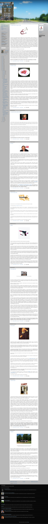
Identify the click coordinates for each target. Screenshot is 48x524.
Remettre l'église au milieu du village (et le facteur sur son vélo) (4, 26)
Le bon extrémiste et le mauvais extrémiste (6, 514)
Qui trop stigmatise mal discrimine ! (5, 92)
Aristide (29, 371)
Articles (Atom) (15, 483)
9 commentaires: (21, 107)
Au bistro (2, 29)
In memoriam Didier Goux (4, 32)
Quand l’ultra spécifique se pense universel (5, 113)
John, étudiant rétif (5, 86)
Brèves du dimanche (5, 90)
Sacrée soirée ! (4, 108)
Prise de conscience (3, 35)
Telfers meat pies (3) (5, 93)
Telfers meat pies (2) (5, 94)
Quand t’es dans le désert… (4, 40)
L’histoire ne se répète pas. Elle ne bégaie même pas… (5, 106)
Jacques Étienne (15, 107)
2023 (2, 58)
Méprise (11, 225)
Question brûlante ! (5, 101)
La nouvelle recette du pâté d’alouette (5, 82)
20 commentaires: (21, 478)
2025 (2, 56)
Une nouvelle (35, 181)
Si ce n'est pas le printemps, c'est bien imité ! (5, 100)
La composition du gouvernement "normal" (25, 184)
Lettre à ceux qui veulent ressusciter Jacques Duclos (10, 516)
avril (3, 117)
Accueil (24, 481)
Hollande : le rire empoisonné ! (7, 510)
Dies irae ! (11, 143)
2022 (2, 59)
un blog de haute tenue (32, 358)
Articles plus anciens (34, 481)
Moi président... (4, 111)
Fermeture (2, 506)
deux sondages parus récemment (18, 205)
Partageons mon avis (3, 28)
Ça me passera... (6, 496)
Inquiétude (11, 431)
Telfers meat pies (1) (5, 95)
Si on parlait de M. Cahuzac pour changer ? (6, 508)
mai (3, 78)
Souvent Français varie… (14, 192)
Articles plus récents (13, 481)
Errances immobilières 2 (7, 500)
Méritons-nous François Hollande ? (5, 102)
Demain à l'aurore (3, 24)
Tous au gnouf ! (12, 325)
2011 (2, 121)
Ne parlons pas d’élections (6, 110)
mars (3, 118)
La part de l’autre (12, 380)
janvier (3, 120)
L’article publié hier (12, 372)
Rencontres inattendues (5, 96)
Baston (3, 109)
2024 (2, 57)
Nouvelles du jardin (13, 65)
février (3, 119)
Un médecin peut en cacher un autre (15, 25)
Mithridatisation (4, 107)
